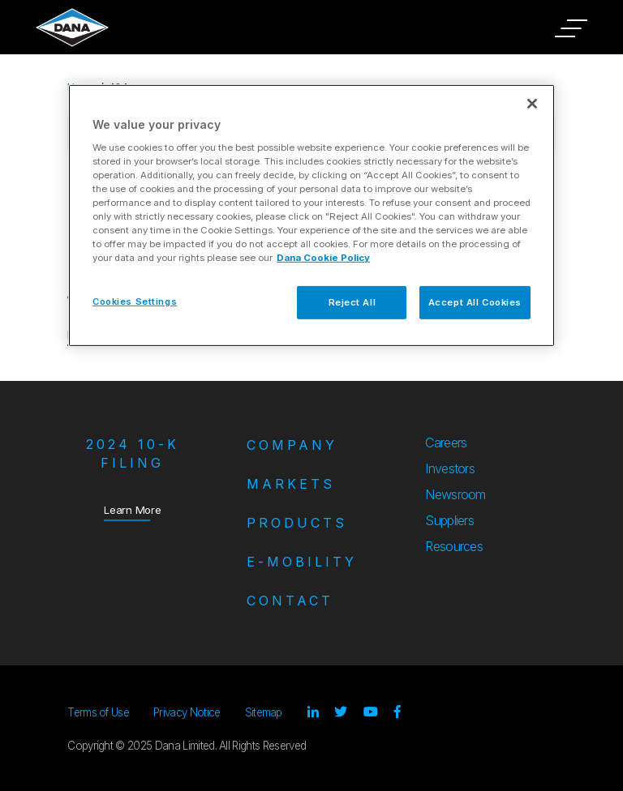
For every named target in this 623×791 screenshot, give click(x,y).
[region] (311, 215)
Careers (445, 442)
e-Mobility (302, 562)
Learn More (132, 509)
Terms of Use (98, 712)
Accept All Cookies (475, 301)
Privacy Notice (186, 712)
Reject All (352, 301)
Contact (290, 600)
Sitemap (263, 712)
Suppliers (449, 520)
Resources (454, 546)
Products (297, 523)
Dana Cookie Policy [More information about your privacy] (323, 257)
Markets (291, 484)
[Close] (532, 104)
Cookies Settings (134, 300)
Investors (450, 468)
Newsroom (455, 494)
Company (292, 445)
